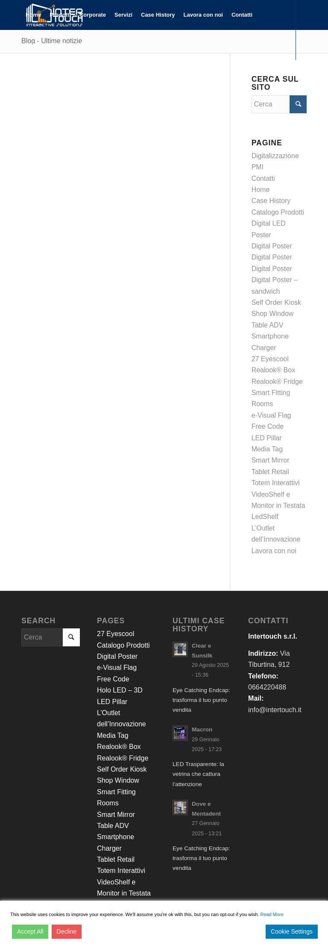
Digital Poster (272, 246)
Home (261, 189)
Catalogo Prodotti (278, 212)
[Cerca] (83, 45)
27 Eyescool (270, 359)
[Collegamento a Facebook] (24, 74)
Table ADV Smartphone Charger (270, 336)
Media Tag (267, 449)
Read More (271, 914)
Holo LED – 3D (120, 690)
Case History (271, 200)
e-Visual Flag (271, 415)
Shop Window (273, 313)
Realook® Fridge (277, 381)
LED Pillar (267, 438)
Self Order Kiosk (276, 302)
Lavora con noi (274, 550)
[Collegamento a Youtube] (49, 74)
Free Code (268, 426)
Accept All (30, 931)
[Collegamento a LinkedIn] (36, 74)
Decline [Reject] (67, 931)
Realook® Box (274, 370)
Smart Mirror (271, 460)
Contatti (263, 178)
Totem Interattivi (276, 482)
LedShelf (265, 516)
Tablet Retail (270, 471)
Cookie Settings (292, 931)
